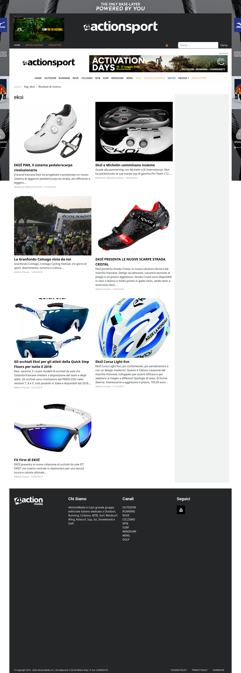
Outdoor (50, 78)
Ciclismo (87, 78)
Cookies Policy (179, 670)
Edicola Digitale (34, 45)
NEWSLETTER (54, 45)
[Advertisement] (39, 602)
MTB (125, 523)
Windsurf (117, 78)
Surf (106, 78)
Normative (218, 670)
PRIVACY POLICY (200, 670)
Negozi (182, 78)
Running (64, 78)
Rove (76, 78)
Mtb (97, 78)
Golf (126, 539)
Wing (129, 78)
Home (17, 45)
